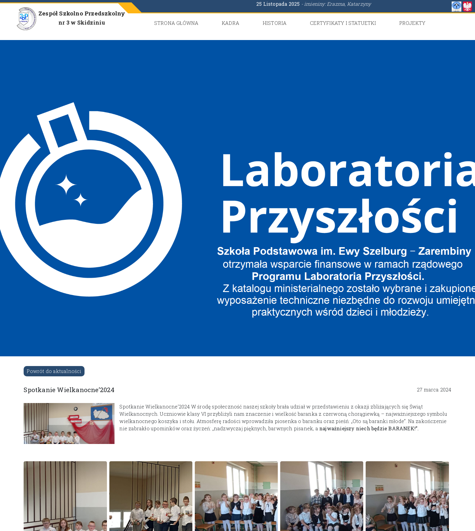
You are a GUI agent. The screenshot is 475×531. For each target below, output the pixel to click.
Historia (275, 23)
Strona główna (176, 23)
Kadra (230, 23)
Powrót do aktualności (54, 371)
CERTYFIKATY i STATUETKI (343, 23)
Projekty (412, 23)
